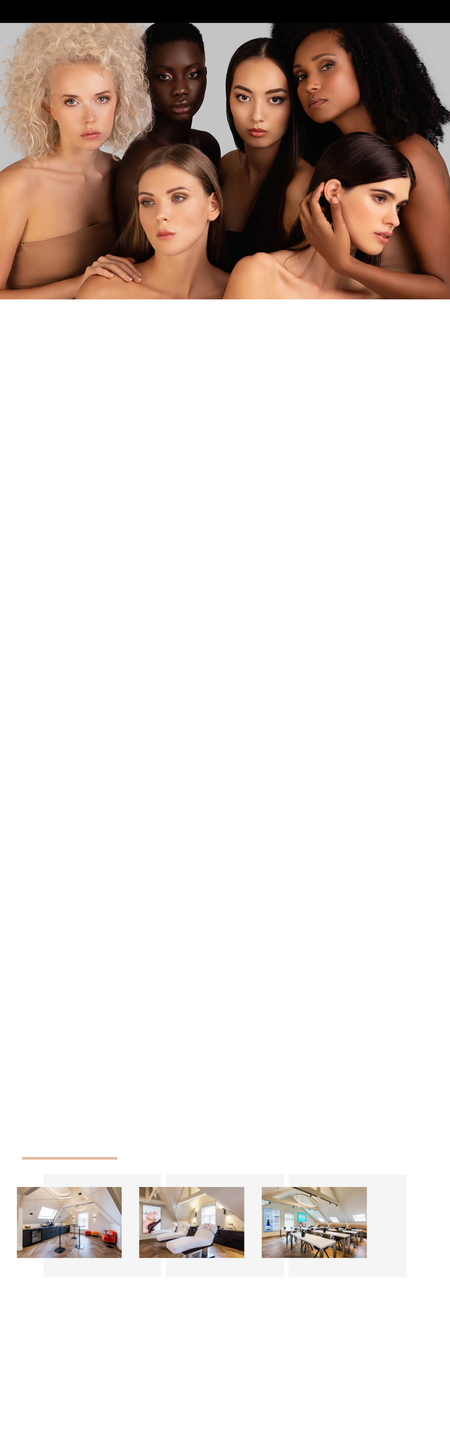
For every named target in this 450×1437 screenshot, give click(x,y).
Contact (364, 1406)
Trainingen (366, 1390)
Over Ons (365, 1373)
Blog (361, 1398)
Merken (364, 1381)
